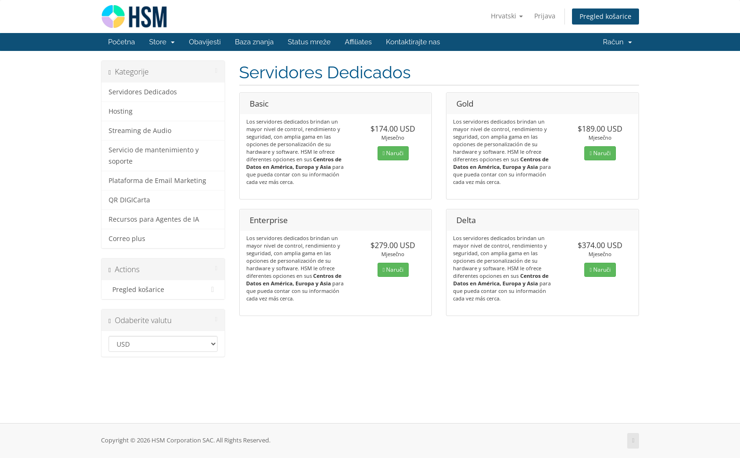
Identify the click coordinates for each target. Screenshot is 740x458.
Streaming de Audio (140, 130)
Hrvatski (507, 15)
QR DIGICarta (129, 200)
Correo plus (127, 238)
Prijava (544, 15)
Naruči (393, 153)
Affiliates (358, 42)
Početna (121, 42)
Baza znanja (254, 42)
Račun (617, 42)
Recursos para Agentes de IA (154, 219)
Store (162, 42)
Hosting (121, 111)
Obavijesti (204, 42)
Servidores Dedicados (143, 92)
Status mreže (309, 42)
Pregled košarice (605, 16)
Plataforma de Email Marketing (157, 180)
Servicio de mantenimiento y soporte (154, 156)
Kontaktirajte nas (413, 42)
